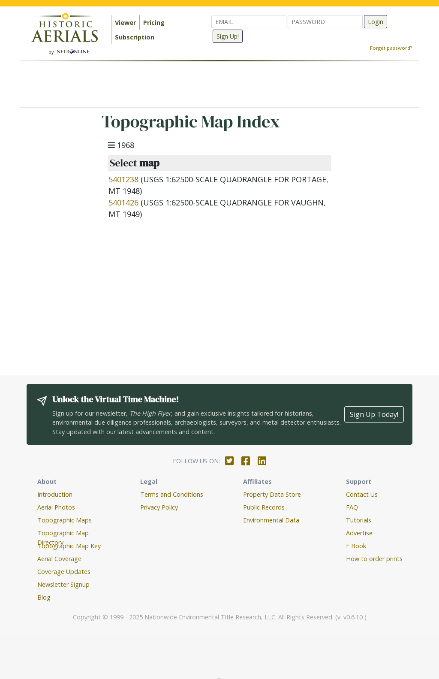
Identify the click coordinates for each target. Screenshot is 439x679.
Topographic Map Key (69, 546)
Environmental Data (271, 520)
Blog (44, 597)
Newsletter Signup (63, 584)
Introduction (54, 494)
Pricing (154, 22)
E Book (356, 546)
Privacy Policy (159, 507)
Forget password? (391, 48)
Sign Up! (227, 36)
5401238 (123, 179)
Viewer (125, 22)
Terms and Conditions (171, 494)
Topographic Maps (64, 520)
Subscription (134, 37)
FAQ (352, 507)
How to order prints (374, 559)
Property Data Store (272, 494)
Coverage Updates (63, 571)
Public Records (264, 507)
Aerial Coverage (59, 559)
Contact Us (362, 494)
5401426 (123, 202)
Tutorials (358, 520)
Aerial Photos (56, 507)
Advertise (359, 533)
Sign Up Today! (374, 414)
